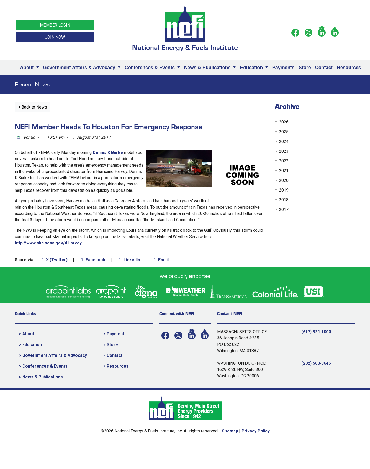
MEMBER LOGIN (55, 25)
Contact (324, 67)
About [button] (27, 67)
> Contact (112, 355)
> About (26, 333)
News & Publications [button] (208, 67)
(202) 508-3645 (316, 363)
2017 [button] (284, 209)
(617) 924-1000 (316, 331)
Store (305, 67)
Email (160, 259)
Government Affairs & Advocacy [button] (80, 67)
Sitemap (230, 431)
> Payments (115, 333)
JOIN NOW (55, 37)
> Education (30, 344)
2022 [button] (284, 160)
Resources (349, 67)
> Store (110, 344)
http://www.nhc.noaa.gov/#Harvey (48, 242)
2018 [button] (284, 199)
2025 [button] (284, 131)
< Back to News (32, 107)
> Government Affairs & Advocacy (53, 355)
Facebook (92, 259)
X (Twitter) (54, 259)
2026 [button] (284, 122)
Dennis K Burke (108, 152)
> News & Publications (41, 376)
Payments (283, 67)
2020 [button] (284, 180)
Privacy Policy (255, 431)
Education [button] (252, 67)
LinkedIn (128, 259)
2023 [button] (284, 151)
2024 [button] (284, 141)
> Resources (116, 366)
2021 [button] (284, 170)
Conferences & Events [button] (150, 67)
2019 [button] (284, 190)
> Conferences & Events (43, 366)
